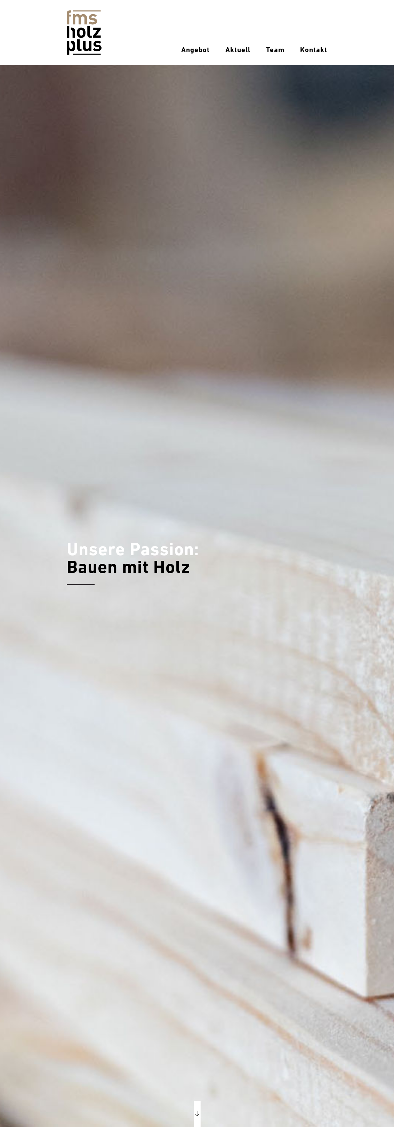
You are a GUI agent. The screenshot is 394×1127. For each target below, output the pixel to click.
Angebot (195, 50)
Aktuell (237, 50)
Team (275, 50)
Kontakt (313, 50)
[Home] (84, 32)
